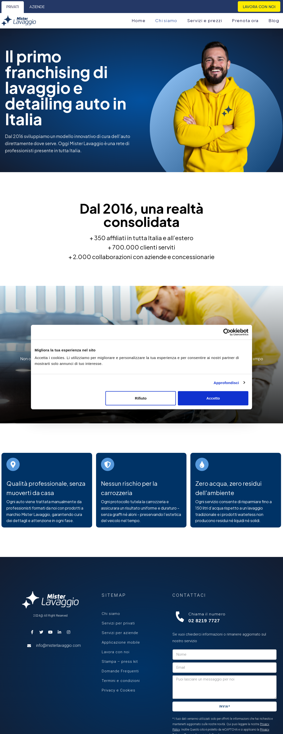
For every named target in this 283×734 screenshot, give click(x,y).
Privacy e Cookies (118, 690)
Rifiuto (140, 398)
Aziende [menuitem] (37, 6)
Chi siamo (111, 613)
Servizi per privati (118, 623)
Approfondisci (226, 382)
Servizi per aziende (120, 633)
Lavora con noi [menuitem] (259, 6)
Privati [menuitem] (12, 6)
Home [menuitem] (138, 20)
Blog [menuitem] (274, 20)
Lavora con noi (115, 652)
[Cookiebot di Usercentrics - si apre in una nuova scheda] (226, 332)
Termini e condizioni (121, 681)
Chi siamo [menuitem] (166, 20)
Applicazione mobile (121, 642)
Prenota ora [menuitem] (245, 20)
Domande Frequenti (120, 671)
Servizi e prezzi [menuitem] (204, 20)
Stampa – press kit (120, 661)
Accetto (213, 398)
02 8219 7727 (204, 620)
